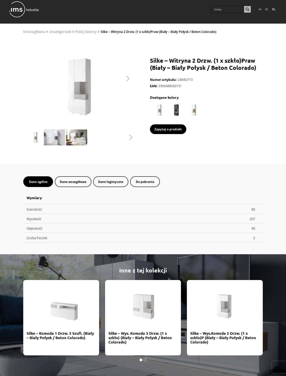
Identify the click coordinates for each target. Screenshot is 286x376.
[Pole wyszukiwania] (228, 8)
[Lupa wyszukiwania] (247, 8)
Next (127, 79)
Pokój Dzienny (86, 32)
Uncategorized (60, 32)
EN (260, 8)
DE (266, 8)
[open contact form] (168, 129)
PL (273, 8)
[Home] (24, 8)
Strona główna (34, 32)
